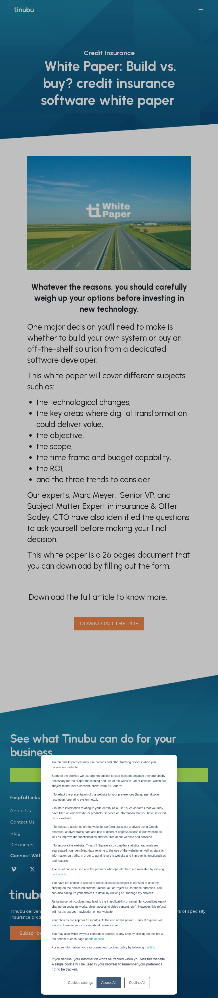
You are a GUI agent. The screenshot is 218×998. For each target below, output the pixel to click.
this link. (61, 874)
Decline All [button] (137, 983)
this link (150, 947)
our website (96, 939)
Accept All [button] (108, 983)
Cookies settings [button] (80, 983)
